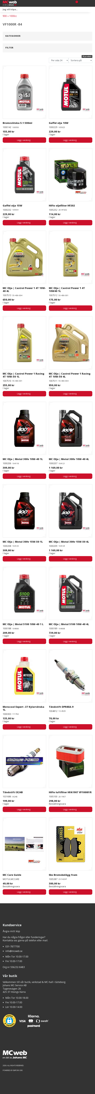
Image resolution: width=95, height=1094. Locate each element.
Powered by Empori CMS (13, 1070)
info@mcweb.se (13, 951)
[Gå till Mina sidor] (80, 3)
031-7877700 (12, 946)
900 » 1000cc (10, 16)
